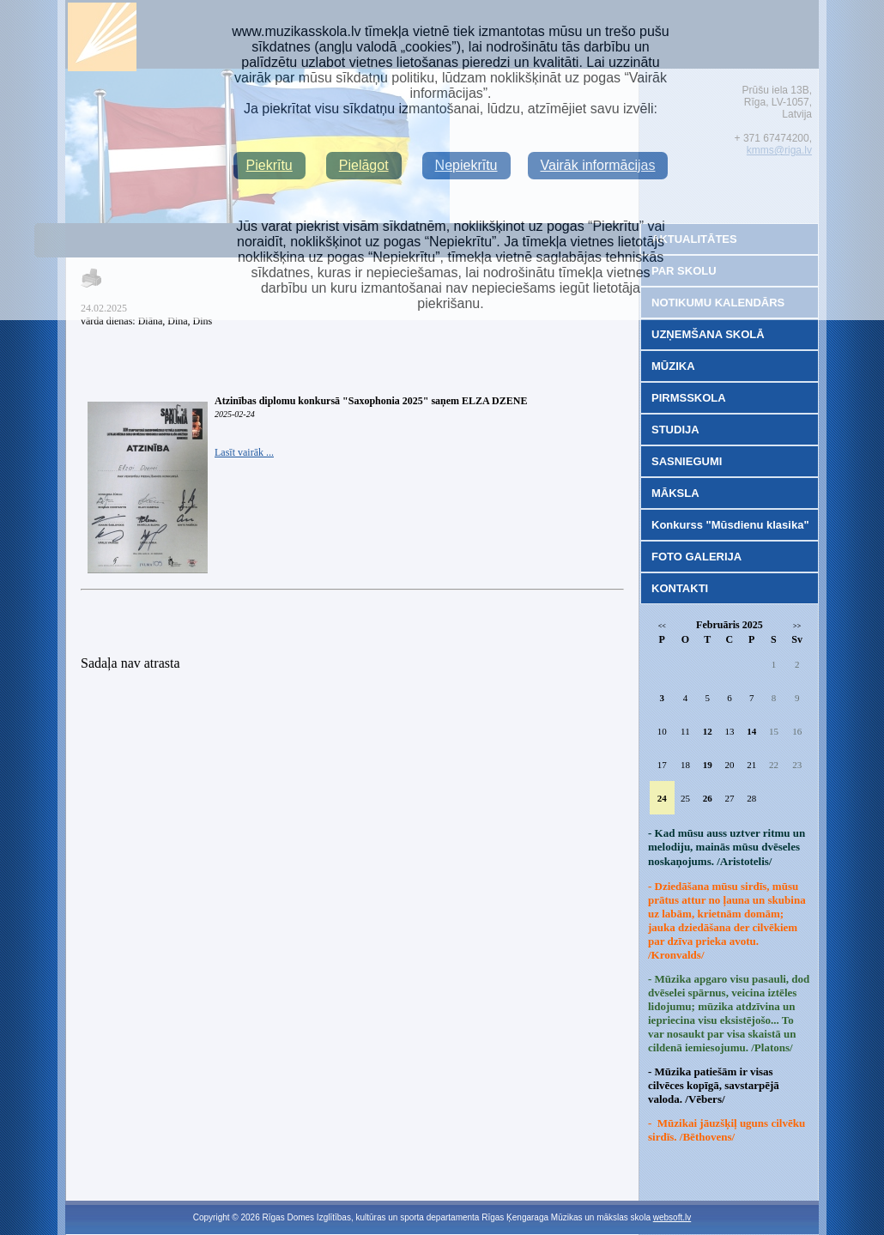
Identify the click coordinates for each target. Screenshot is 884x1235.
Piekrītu (269, 165)
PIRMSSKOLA (688, 397)
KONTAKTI (679, 588)
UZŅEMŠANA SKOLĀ (708, 334)
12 (707, 731)
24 (662, 798)
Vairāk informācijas (598, 165)
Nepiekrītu (466, 165)
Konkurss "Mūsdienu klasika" (730, 524)
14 (751, 731)
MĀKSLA (675, 493)
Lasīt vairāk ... (244, 452)
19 (707, 765)
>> (797, 626)
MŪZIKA (673, 366)
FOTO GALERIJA (696, 556)
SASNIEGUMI (686, 461)
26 (707, 798)
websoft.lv (672, 1217)
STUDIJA (675, 429)
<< (662, 626)
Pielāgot (364, 165)
